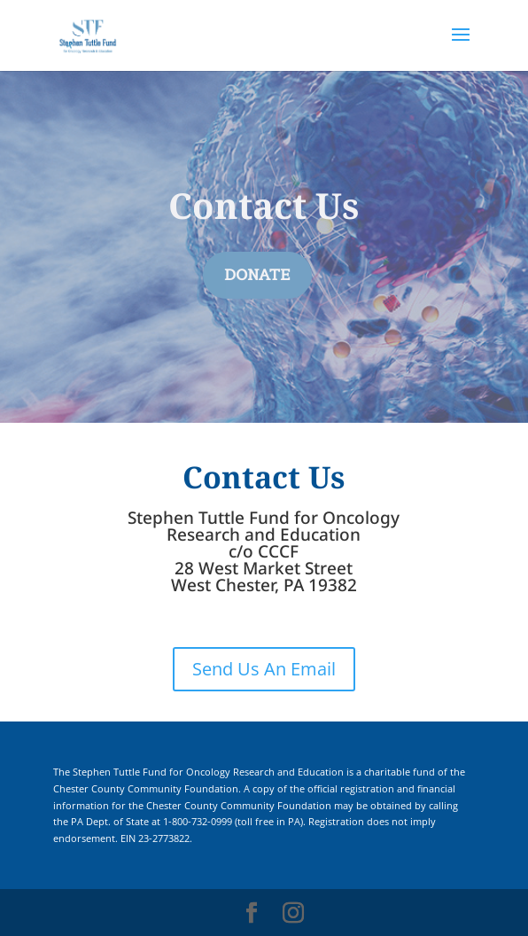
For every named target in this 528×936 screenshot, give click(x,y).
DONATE (257, 275)
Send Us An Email (264, 669)
